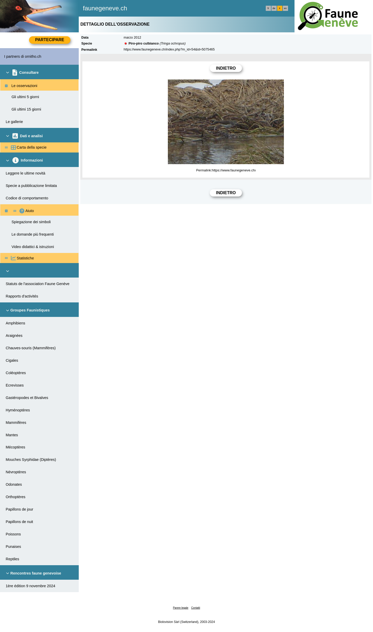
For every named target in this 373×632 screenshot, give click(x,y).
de (273, 8)
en (285, 8)
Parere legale (180, 607)
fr (268, 8)
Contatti (195, 607)
